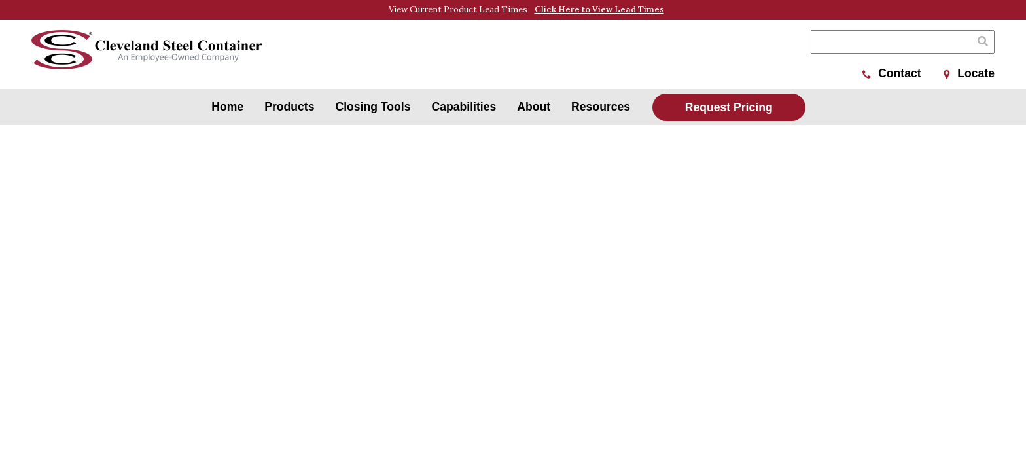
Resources (600, 106)
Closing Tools (373, 106)
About (533, 106)
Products (289, 106)
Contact (891, 73)
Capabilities (464, 106)
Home (227, 106)
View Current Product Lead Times (526, 10)
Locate (969, 73)
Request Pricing (729, 107)
